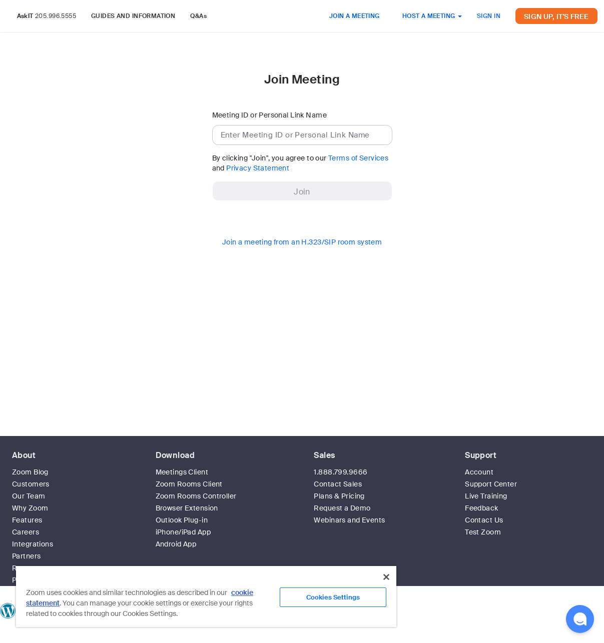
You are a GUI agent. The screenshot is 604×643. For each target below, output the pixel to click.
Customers (31, 484)
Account (479, 472)
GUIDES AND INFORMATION (133, 16)
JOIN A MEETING (354, 16)
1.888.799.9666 (340, 472)
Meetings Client (182, 472)
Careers (25, 532)
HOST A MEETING (432, 16)
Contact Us (484, 520)
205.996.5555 (55, 16)
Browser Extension (187, 508)
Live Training (486, 496)
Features (27, 520)
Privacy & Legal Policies (413, 638)
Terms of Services (358, 158)
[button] (580, 619)
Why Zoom (30, 508)
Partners (26, 556)
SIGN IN (488, 16)
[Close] (386, 577)
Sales (324, 455)
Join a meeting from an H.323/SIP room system (302, 242)
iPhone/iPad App (183, 532)
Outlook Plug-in (182, 520)
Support (480, 455)
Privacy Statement (257, 168)
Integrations (32, 544)
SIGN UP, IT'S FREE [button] (556, 16)
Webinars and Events (349, 520)
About (24, 455)
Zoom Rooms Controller (196, 496)
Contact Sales (337, 484)
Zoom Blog (30, 472)
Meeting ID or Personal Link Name (269, 115)
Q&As (198, 16)
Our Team (28, 496)
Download (175, 455)
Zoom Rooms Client (189, 484)
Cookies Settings (333, 597)
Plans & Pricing (339, 496)
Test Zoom (483, 532)
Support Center (491, 484)
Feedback (481, 508)
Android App (176, 544)
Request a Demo (342, 508)
